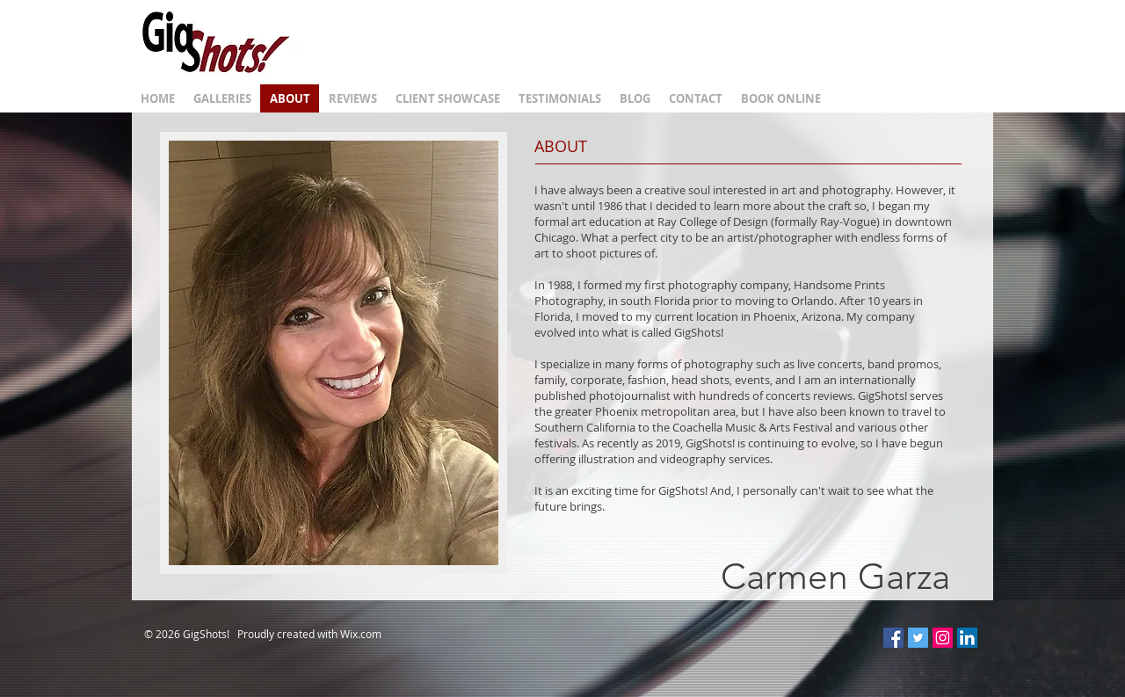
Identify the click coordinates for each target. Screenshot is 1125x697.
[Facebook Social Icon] (893, 638)
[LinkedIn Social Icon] (967, 638)
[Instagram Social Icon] (943, 638)
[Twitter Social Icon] (918, 638)
